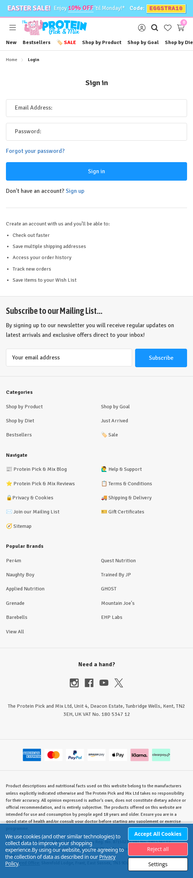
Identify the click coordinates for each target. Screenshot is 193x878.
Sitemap (22, 526)
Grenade (15, 603)
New (11, 42)
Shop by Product (101, 42)
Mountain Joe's (118, 603)
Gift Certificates (126, 511)
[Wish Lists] (167, 27)
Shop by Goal (143, 42)
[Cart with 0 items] (180, 27)
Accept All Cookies (157, 833)
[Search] (154, 27)
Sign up (75, 190)
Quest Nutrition (118, 560)
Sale (66, 42)
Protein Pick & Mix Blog (40, 469)
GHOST (109, 588)
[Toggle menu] (12, 27)
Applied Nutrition (25, 588)
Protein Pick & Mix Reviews (44, 483)
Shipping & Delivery (130, 497)
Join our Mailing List (36, 511)
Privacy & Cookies (32, 497)
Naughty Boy (20, 574)
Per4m (13, 560)
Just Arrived (114, 420)
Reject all (158, 848)
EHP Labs (111, 617)
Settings (157, 864)
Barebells (16, 617)
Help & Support (125, 469)
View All (15, 631)
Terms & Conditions (130, 483)
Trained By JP (116, 574)
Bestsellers (36, 42)
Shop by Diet (20, 420)
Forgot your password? (35, 150)
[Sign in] (141, 27)
